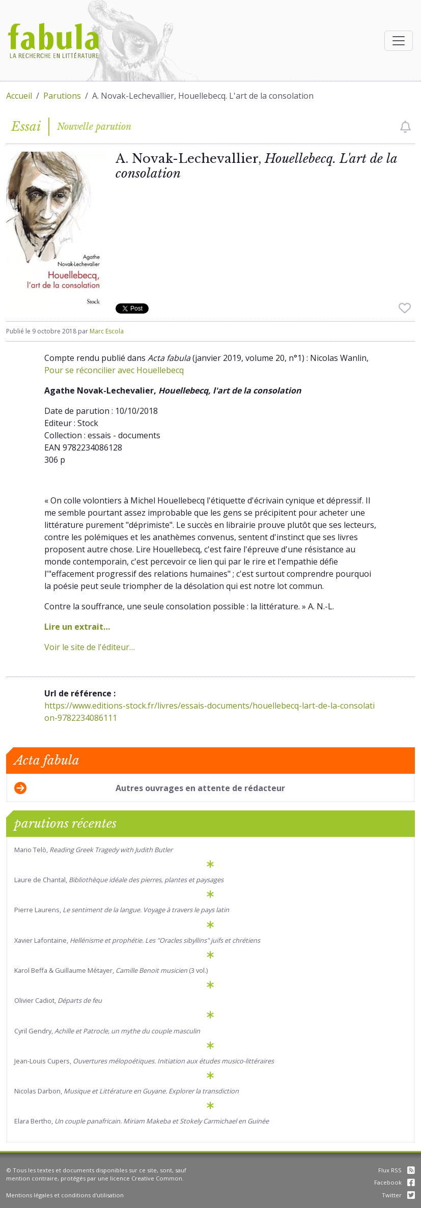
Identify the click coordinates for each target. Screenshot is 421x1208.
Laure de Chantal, (118, 879)
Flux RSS (396, 1170)
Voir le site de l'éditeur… (89, 647)
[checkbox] (405, 127)
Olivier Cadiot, (58, 1000)
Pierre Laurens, (121, 909)
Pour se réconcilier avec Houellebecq (114, 370)
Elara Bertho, (141, 1121)
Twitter (398, 1195)
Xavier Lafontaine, (137, 940)
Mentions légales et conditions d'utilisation (65, 1195)
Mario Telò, (93, 849)
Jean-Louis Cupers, (144, 1060)
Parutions (62, 95)
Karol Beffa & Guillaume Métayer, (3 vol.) (111, 970)
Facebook (394, 1182)
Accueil (19, 95)
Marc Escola (107, 331)
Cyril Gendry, (107, 1030)
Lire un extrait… (77, 626)
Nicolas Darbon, (126, 1090)
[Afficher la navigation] (398, 41)
